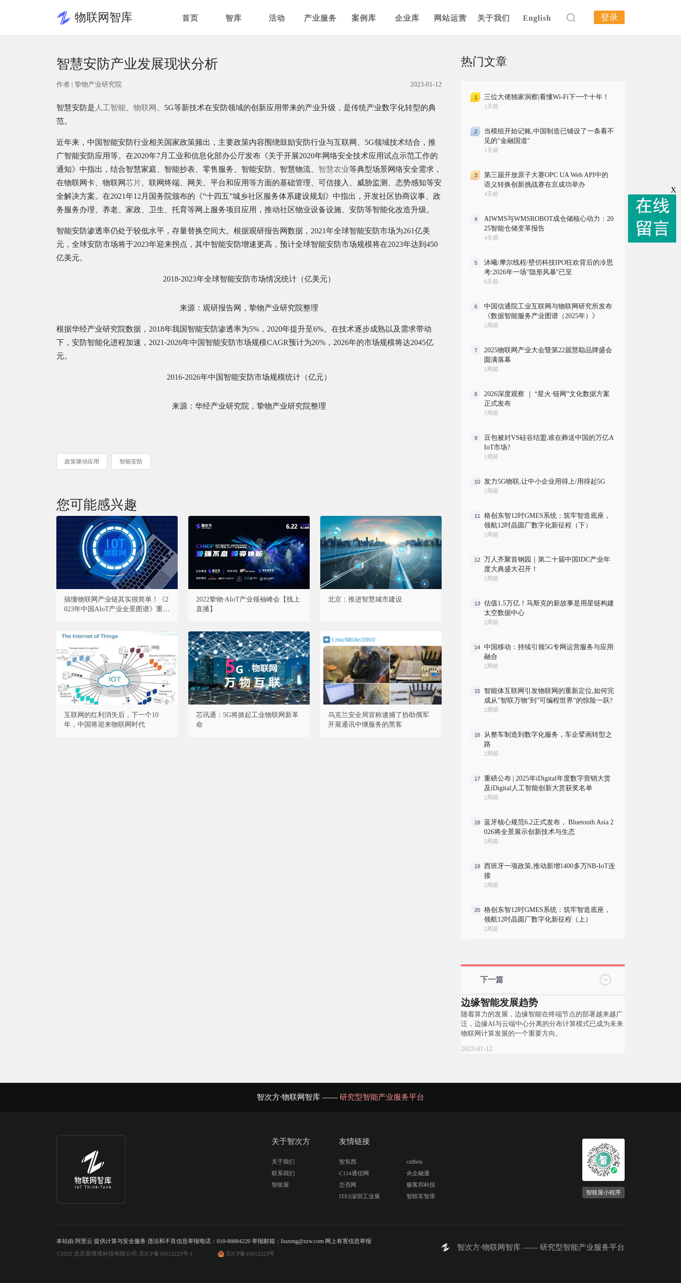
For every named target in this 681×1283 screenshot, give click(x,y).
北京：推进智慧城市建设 (365, 599)
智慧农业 (333, 169)
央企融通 (418, 1173)
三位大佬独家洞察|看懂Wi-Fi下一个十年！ (546, 97)
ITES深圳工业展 (359, 1196)
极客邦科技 (420, 1184)
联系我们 (283, 1173)
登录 (609, 17)
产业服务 (320, 18)
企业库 (407, 18)
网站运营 (450, 18)
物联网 (145, 107)
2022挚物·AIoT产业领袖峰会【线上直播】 (248, 604)
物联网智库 (103, 17)
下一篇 (491, 979)
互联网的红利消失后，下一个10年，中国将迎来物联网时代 (111, 719)
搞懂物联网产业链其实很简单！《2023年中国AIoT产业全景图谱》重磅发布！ (117, 605)
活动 (277, 18)
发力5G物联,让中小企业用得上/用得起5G (544, 481)
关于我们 (493, 18)
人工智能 (110, 107)
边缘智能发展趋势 (499, 1002)
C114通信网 (354, 1173)
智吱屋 (280, 1184)
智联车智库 (420, 1196)
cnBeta (414, 1161)
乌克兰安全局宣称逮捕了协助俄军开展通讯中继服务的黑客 (378, 719)
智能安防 (131, 461)
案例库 (364, 18)
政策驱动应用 (82, 461)
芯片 (133, 183)
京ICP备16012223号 (250, 1253)
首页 (190, 18)
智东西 (347, 1161)
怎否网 (347, 1184)
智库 (233, 18)
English (537, 18)
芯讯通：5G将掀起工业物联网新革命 (247, 719)
